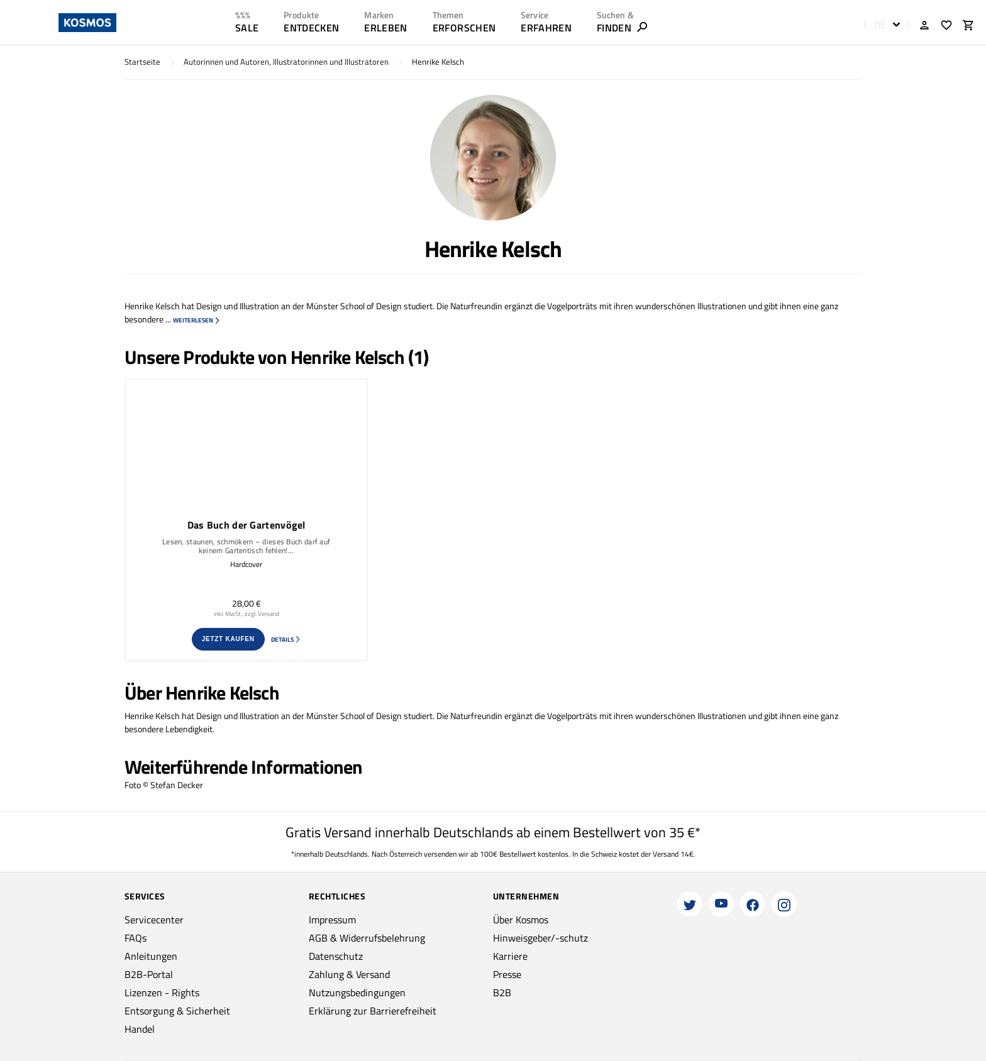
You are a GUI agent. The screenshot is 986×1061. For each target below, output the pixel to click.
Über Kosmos (520, 919)
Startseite (142, 62)
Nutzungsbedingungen (357, 992)
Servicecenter (154, 919)
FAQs (136, 937)
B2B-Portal (149, 974)
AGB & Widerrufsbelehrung (367, 937)
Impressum (332, 919)
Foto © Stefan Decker (164, 784)
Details (286, 639)
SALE (246, 27)
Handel (140, 1028)
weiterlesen (197, 320)
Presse (507, 974)
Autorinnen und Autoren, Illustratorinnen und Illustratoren (286, 62)
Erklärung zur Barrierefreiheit (372, 1010)
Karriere (510, 956)
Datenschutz (336, 956)
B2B (502, 992)
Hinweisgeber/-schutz (540, 937)
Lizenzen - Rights (162, 992)
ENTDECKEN (311, 27)
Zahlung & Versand (349, 974)
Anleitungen (151, 956)
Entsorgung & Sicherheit (177, 1010)
